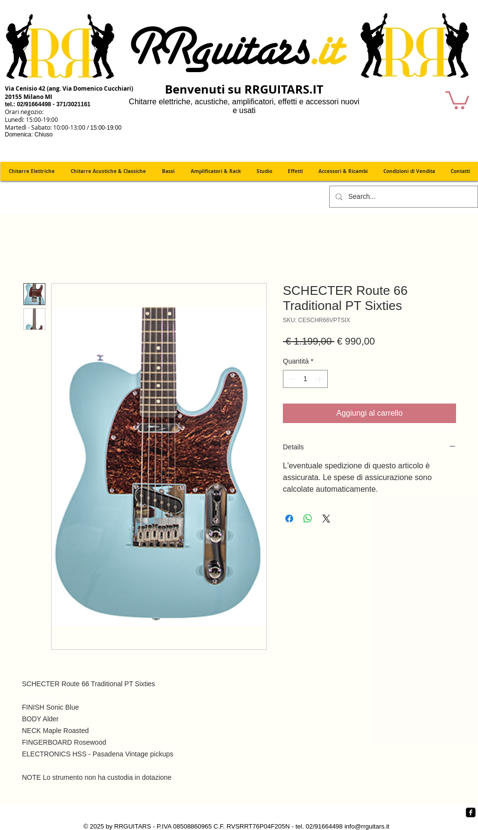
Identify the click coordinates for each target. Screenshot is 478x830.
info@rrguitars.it (366, 826)
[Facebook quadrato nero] (471, 812)
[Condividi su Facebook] (289, 518)
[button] (457, 99)
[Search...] (402, 196)
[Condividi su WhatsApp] (308, 518)
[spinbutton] (305, 378)
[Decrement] (290, 378)
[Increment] (320, 378)
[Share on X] (326, 518)
